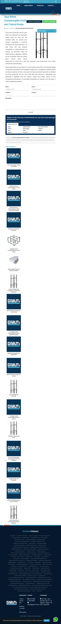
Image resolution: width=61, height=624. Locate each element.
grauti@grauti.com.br (33, 604)
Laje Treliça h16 (28, 556)
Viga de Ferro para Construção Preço (20, 587)
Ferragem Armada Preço (16, 549)
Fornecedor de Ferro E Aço (15, 581)
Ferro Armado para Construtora (28, 579)
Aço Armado (12, 535)
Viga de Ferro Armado (44, 566)
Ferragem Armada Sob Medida (29, 549)
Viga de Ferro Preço (22, 566)
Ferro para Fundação (13, 554)
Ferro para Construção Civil (43, 552)
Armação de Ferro (26, 537)
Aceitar (46, 620)
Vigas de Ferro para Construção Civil (22, 589)
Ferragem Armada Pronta (30, 577)
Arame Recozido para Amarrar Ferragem (41, 581)
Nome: (7, 86)
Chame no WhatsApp (49, 21)
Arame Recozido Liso (27, 581)
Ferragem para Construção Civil (42, 583)
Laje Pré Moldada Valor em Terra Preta (13, 500)
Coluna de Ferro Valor (45, 571)
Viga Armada (30, 562)
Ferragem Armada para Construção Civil (38, 547)
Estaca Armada (32, 543)
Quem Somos (28, 5)
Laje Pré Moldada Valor (37, 573)
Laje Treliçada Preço (48, 573)
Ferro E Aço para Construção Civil (18, 552)
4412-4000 (32, 599)
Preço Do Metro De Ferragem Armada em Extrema (13, 290)
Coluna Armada (44, 537)
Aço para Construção (33, 535)
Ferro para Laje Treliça (32, 575)
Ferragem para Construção (43, 549)
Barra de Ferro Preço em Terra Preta (14, 311)
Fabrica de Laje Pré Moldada (20, 575)
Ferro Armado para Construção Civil (44, 579)
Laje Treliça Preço (45, 556)
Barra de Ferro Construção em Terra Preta (14, 187)
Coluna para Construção (30, 539)
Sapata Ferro (28, 570)
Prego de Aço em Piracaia (14, 479)
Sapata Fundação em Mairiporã (14, 353)
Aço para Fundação (16, 537)
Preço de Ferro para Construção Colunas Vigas (42, 585)
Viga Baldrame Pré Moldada (24, 585)
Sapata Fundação (36, 568)
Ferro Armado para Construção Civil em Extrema (14, 459)
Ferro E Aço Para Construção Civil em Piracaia (14, 521)
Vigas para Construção (47, 562)
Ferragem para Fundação (19, 551)
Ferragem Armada (42, 545)
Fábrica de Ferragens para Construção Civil (38, 587)
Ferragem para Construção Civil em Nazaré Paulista (14, 333)
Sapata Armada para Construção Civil (17, 560)
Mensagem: (8, 98)
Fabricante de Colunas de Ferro (44, 577)
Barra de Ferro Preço (46, 564)
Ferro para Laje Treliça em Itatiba (13, 165)
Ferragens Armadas (31, 551)
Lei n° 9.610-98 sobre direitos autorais (13, 142)
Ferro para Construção (31, 552)
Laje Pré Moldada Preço (13, 573)
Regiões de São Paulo (12, 124)
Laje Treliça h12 (20, 556)
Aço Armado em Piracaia (13, 395)
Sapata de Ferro (27, 568)
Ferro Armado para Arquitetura (14, 579)
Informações (22, 612)
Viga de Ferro (14, 566)
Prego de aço (39, 591)
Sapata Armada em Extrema (13, 229)
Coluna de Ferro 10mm (19, 539)
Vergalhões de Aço (12, 562)
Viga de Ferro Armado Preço (16, 568)
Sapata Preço (21, 570)
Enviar (30, 112)
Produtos (40, 5)
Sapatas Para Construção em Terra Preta (14, 250)
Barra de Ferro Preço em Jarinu (14, 375)
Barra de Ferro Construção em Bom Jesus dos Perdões (14, 209)
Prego (33, 591)
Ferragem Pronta (42, 575)
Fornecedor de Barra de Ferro (22, 564)
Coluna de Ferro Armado (34, 571)
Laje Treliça (13, 556)
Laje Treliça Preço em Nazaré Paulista (14, 269)
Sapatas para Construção (31, 560)
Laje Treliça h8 (37, 556)
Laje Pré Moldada (47, 554)
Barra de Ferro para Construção (24, 591)
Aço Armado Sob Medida (22, 535)
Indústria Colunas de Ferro (24, 554)
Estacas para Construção (19, 545)
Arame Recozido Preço (30, 583)
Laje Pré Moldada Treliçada (25, 573)
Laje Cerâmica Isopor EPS (36, 554)
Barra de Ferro (12, 564)
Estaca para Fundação (41, 543)
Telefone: (8, 92)
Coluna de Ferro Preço (22, 571)
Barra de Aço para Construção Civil (38, 589)
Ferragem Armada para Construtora (16, 577)
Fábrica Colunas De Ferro (13, 436)
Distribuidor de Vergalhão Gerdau (20, 543)
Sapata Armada (35, 570)
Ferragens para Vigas (40, 551)
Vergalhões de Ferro (21, 562)
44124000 (32, 601)
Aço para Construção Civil (44, 535)
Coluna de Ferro (13, 571)
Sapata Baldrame (13, 570)
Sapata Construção (45, 568)
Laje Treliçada (16, 558)
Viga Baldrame (37, 562)
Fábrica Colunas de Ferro (31, 545)
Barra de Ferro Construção (35, 564)
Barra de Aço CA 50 (35, 537)
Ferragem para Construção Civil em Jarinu (14, 417)
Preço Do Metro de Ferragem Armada (39, 558)
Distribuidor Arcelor (41, 539)
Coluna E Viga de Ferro (33, 566)
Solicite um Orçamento (34, 21)
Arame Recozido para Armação (17, 583)
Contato (51, 5)
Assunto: (34, 92)
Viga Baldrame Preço (12, 585)
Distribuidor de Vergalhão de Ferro (37, 541)
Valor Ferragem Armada (45, 570)
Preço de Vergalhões (25, 558)
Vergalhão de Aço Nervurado (45, 560)
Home (18, 5)
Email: (34, 86)
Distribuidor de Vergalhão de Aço (22, 541)
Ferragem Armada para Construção (20, 547)
